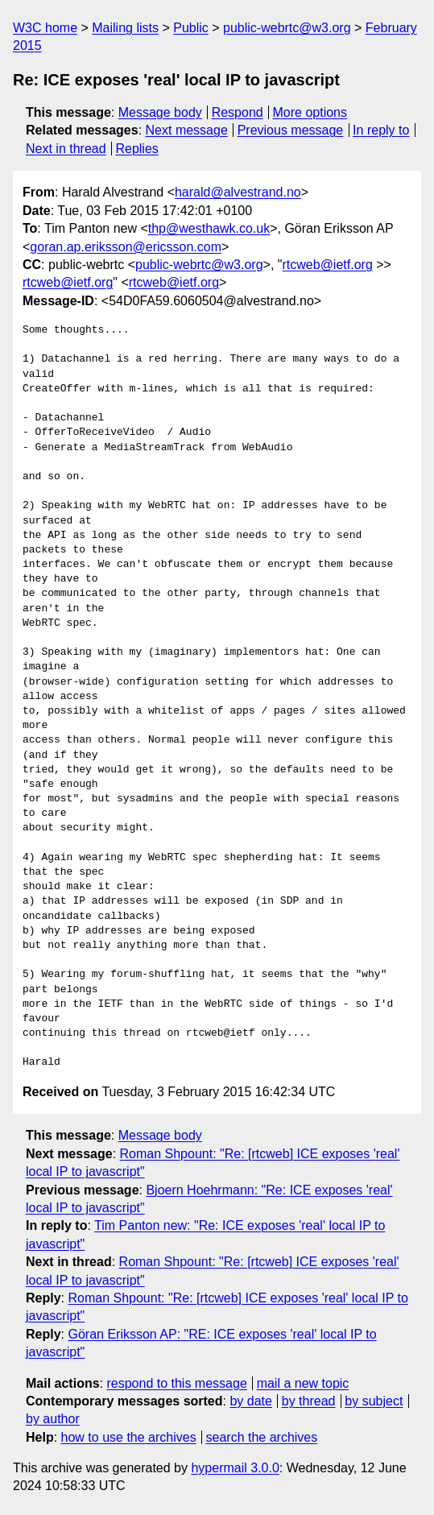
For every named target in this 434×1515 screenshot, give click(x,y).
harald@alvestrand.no (238, 192)
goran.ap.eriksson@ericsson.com (125, 247)
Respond (237, 112)
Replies (136, 148)
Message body (160, 112)
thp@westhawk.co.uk (209, 228)
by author (53, 1419)
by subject (374, 1401)
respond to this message (176, 1383)
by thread (309, 1401)
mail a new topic (303, 1383)
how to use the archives (128, 1437)
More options (310, 112)
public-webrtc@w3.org (287, 28)
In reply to (381, 130)
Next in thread (66, 148)
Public (191, 28)
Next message (187, 130)
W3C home (45, 28)
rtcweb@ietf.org (328, 264)
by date (250, 1401)
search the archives (262, 1437)
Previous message (291, 130)
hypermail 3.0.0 (235, 1468)
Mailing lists (125, 28)
